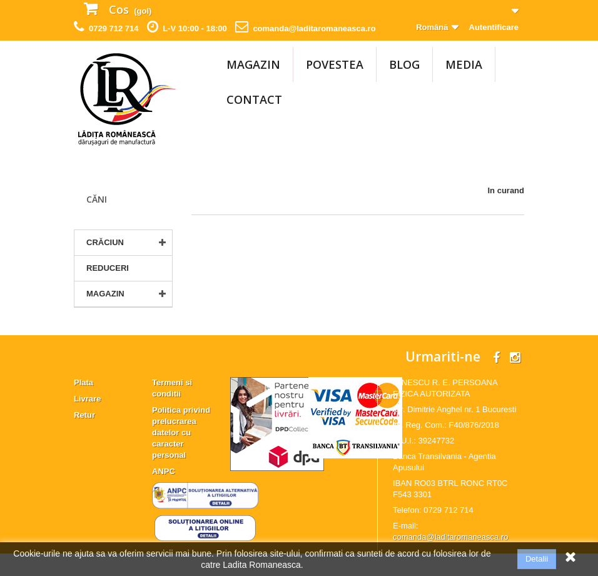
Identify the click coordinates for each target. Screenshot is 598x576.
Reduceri (107, 268)
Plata (83, 405)
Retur (84, 437)
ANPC (163, 493)
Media (463, 64)
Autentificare (494, 27)
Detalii (536, 558)
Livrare (87, 421)
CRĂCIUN (105, 242)
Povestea (334, 64)
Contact (254, 99)
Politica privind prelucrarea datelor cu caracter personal (181, 455)
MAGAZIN (253, 64)
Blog (404, 64)
